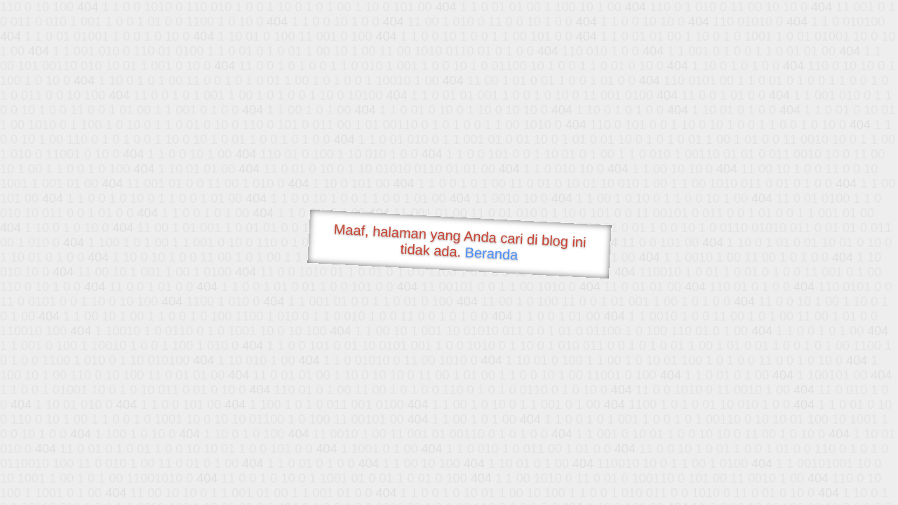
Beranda (491, 253)
